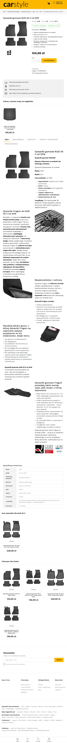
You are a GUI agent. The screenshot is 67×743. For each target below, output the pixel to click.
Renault (59, 706)
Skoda (40, 706)
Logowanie (59, 2)
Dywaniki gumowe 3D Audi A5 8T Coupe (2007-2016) (56, 594)
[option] (16, 33)
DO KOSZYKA (49, 60)
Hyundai (34, 706)
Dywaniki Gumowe (26, 11)
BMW (27, 706)
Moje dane (58, 684)
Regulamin (24, 692)
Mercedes (52, 706)
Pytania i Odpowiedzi (49, 139)
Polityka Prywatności (27, 689)
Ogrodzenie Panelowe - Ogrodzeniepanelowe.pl (18, 730)
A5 (37, 11)
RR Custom (22, 720)
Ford (45, 706)
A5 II (41, 11)
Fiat (3, 709)
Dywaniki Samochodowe (13, 11)
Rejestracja (59, 3)
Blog (39, 689)
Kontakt (40, 684)
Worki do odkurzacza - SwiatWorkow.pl (24, 728)
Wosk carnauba (20, 717)
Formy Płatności (26, 687)
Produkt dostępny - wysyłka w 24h (46, 26)
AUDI (22, 706)
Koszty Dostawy (25, 684)
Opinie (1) (31, 139)
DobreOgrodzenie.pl (42, 730)
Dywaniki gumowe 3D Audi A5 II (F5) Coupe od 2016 (11, 546)
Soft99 (46, 720)
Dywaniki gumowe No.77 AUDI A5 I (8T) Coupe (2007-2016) (33, 595)
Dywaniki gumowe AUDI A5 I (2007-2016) (11, 594)
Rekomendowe (11, 144)
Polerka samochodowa (30, 715)
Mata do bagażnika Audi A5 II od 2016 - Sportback (9, 128)
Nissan (26, 712)
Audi (34, 11)
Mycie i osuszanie (8, 717)
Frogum (11, 541)
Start (4, 11)
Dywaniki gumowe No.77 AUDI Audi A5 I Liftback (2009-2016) (11, 632)
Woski (53, 715)
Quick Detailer (44, 715)
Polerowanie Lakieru (34, 717)
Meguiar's (59, 720)
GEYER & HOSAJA (8, 722)
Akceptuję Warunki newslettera (15, 664)
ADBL (40, 720)
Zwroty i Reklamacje (44, 687)
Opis (7, 139)
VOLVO (43, 712)
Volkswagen (10, 709)
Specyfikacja (18, 139)
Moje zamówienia (60, 687)
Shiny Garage (32, 720)
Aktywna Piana (48, 717)
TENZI (52, 720)
